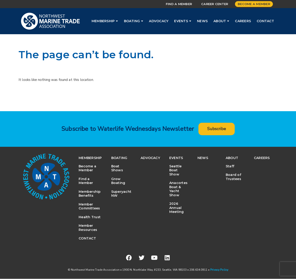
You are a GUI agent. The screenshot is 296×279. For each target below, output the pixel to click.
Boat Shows (117, 168)
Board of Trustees (233, 177)
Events (182, 21)
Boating (133, 21)
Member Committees (89, 206)
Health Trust (90, 217)
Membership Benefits (90, 194)
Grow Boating (118, 181)
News (202, 21)
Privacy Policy (219, 270)
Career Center (214, 4)
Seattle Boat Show (175, 170)
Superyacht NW (121, 194)
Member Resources (88, 228)
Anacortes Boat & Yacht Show (178, 189)
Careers (243, 21)
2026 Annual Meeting (176, 208)
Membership (105, 21)
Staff (230, 166)
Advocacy (158, 21)
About (221, 21)
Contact (265, 21)
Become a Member (254, 4)
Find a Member (179, 4)
